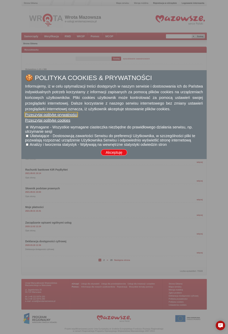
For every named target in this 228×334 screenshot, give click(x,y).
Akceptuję (114, 152)
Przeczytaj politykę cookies (47, 120)
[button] (220, 325)
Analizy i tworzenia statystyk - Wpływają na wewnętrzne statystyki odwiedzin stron (98, 144)
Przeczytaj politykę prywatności (51, 115)
